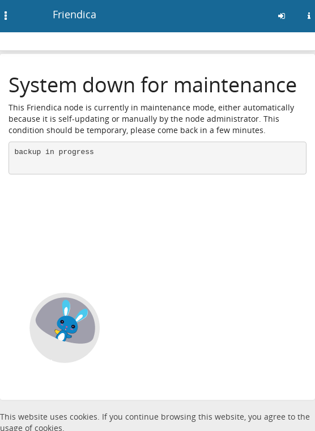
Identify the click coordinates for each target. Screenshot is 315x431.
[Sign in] (281, 16)
